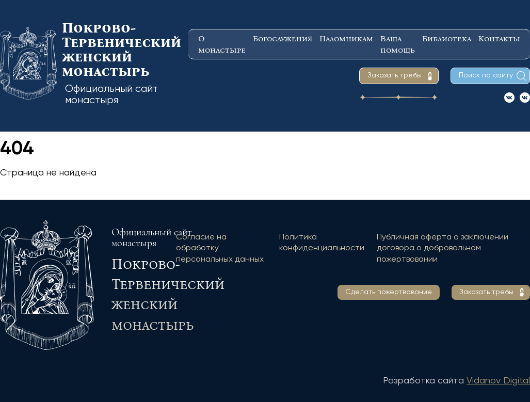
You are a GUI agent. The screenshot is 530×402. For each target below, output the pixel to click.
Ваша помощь (397, 44)
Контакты (499, 38)
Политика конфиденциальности (321, 243)
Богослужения (282, 38)
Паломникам (346, 38)
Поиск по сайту (486, 75)
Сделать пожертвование (388, 292)
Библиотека (446, 38)
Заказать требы (394, 75)
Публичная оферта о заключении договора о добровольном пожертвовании (442, 248)
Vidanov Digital (498, 380)
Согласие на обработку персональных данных (220, 248)
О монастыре (222, 44)
